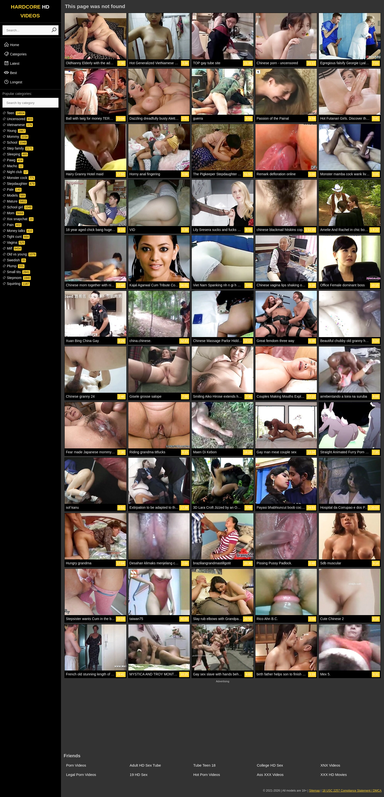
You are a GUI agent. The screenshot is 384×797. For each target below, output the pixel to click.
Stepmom (16, 278)
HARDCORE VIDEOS (30, 11)
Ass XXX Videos (270, 774)
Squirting (16, 284)
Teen (13, 113)
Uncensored (17, 119)
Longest (13, 82)
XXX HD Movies (333, 774)
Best (10, 72)
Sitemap (314, 790)
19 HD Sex (139, 774)
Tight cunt (16, 237)
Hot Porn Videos (206, 774)
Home (11, 44)
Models (14, 195)
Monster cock (18, 178)
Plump (13, 266)
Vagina (13, 242)
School (14, 142)
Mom (13, 213)
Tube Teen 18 (204, 765)
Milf (12, 248)
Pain (12, 225)
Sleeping (15, 154)
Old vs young (19, 254)
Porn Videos (76, 765)
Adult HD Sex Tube (145, 765)
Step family (17, 148)
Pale (12, 189)
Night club (15, 172)
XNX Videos (330, 765)
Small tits (16, 272)
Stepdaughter (18, 184)
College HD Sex (270, 765)
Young (14, 131)
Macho (12, 166)
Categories (15, 54)
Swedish (14, 260)
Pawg (12, 160)
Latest (11, 63)
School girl (17, 207)
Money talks (17, 231)
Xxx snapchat (18, 219)
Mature (14, 201)
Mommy (15, 137)
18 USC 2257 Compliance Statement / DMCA (352, 790)
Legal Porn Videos (81, 774)
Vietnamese (17, 125)
